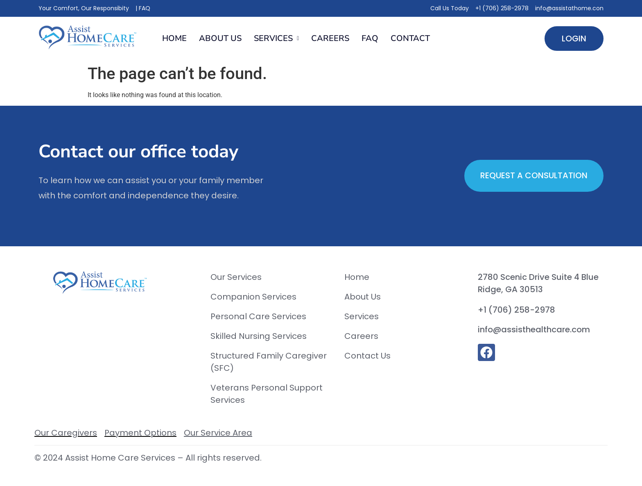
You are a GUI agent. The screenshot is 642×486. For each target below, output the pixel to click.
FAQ (370, 38)
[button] (276, 38)
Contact (410, 38)
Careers (330, 38)
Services (276, 38)
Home (174, 38)
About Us (220, 38)
